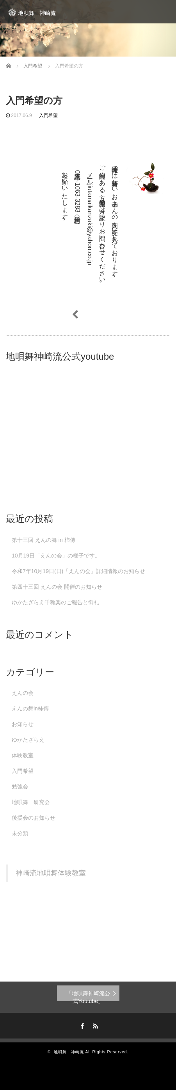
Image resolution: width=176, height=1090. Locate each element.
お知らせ (23, 724)
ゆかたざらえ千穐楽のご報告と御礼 (55, 602)
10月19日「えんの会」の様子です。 (56, 555)
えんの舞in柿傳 (30, 708)
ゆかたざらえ (28, 740)
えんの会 (23, 693)
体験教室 (23, 755)
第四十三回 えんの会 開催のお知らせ (57, 587)
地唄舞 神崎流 (69, 1052)
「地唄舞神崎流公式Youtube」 (88, 995)
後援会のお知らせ (33, 818)
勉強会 (20, 786)
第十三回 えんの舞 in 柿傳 (43, 540)
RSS (94, 1025)
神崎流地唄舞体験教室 (51, 873)
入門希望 (48, 115)
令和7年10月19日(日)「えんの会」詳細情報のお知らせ (78, 571)
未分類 (20, 833)
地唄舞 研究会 (31, 802)
